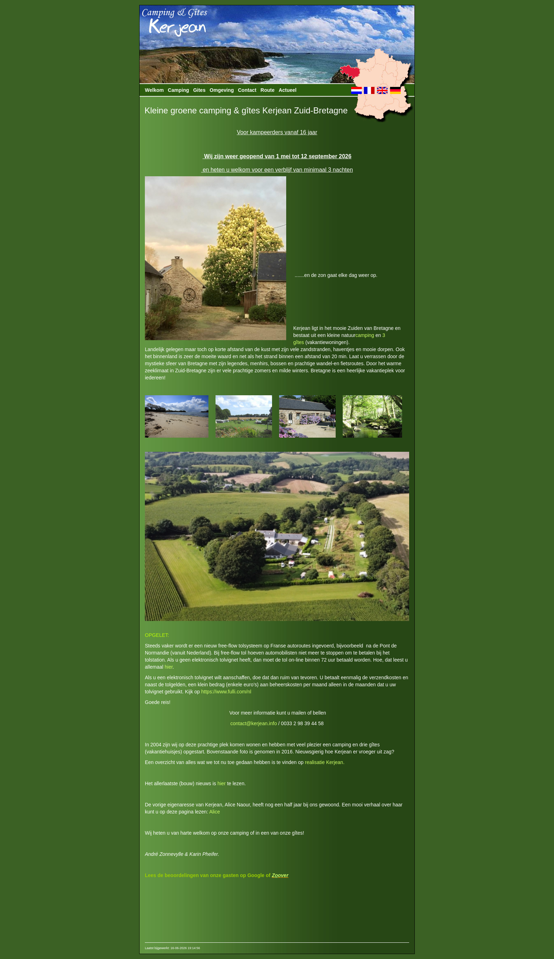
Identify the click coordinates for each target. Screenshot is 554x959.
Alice (214, 812)
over (283, 875)
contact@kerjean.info (253, 723)
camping (364, 335)
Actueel (288, 90)
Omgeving (222, 90)
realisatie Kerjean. (324, 762)
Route (267, 90)
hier (169, 667)
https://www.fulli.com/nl (226, 691)
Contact (247, 90)
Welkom (154, 90)
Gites (199, 90)
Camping (178, 90)
